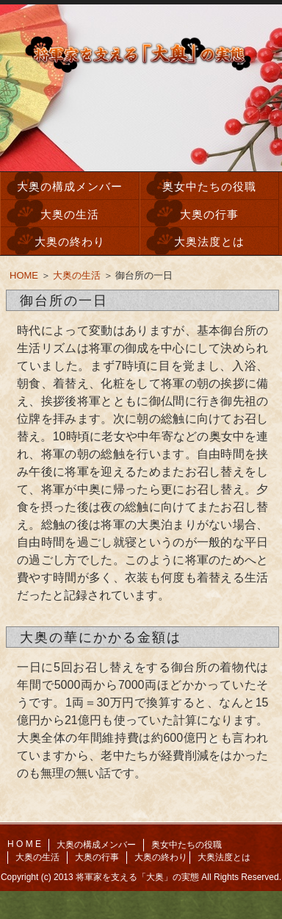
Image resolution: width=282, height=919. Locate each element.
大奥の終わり (70, 241)
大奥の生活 (69, 214)
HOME (24, 275)
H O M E (24, 844)
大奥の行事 (209, 214)
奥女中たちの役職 (209, 186)
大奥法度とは (209, 241)
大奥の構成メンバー (70, 186)
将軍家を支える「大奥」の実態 (137, 877)
